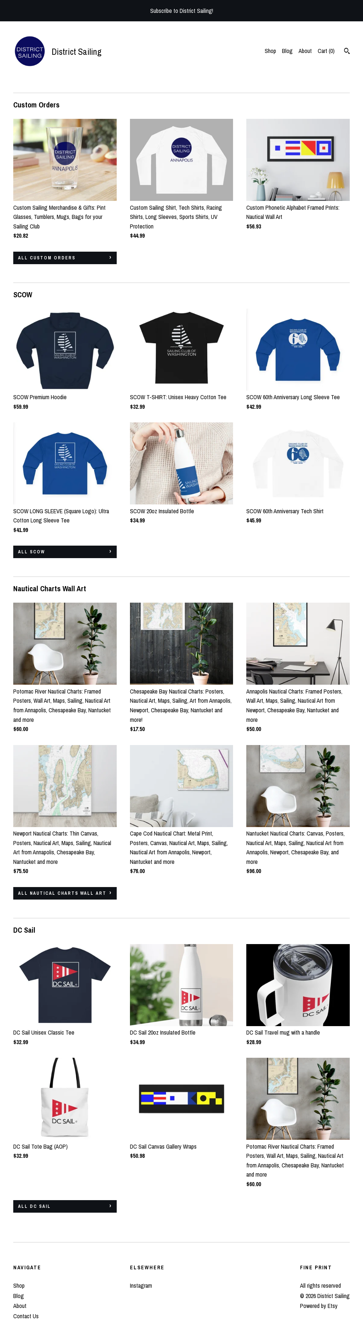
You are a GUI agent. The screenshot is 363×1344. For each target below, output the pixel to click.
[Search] (347, 52)
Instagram (141, 1285)
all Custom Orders (46, 258)
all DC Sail (34, 1206)
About (305, 51)
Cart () (326, 51)
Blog (287, 51)
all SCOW (31, 552)
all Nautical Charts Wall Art (62, 893)
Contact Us (26, 1316)
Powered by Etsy (319, 1306)
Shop (270, 51)
